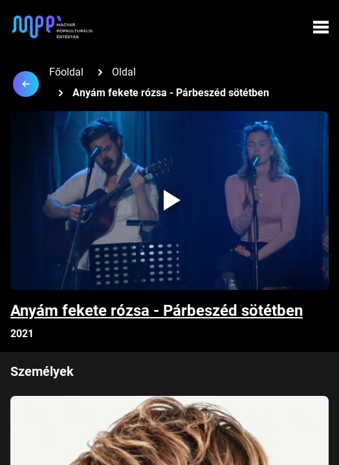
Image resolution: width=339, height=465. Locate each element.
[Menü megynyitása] (321, 27)
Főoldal (66, 72)
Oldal (124, 72)
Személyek (42, 371)
